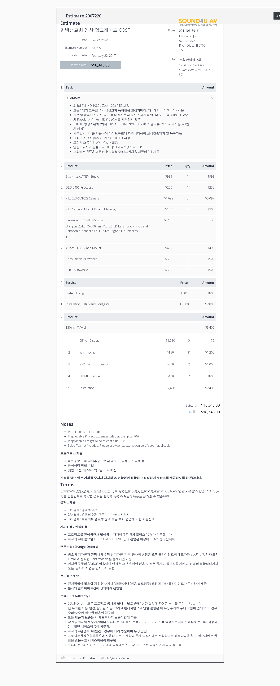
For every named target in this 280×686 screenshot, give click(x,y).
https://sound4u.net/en (81, 658)
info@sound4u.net (117, 658)
